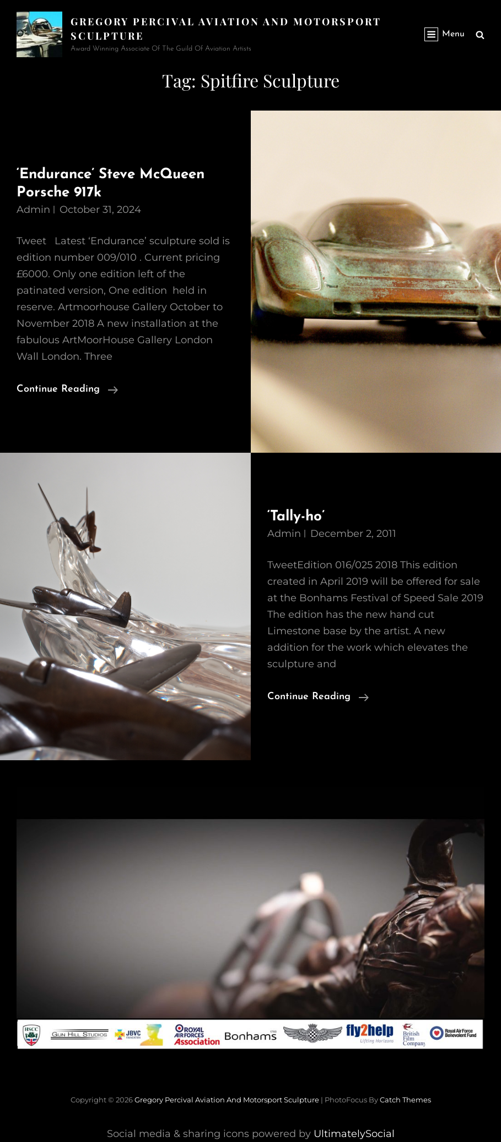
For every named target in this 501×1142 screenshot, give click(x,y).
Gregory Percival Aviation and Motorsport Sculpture (226, 1099)
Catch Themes (405, 1099)
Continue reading (67, 389)
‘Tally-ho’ (296, 516)
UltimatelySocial (354, 1134)
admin (33, 210)
